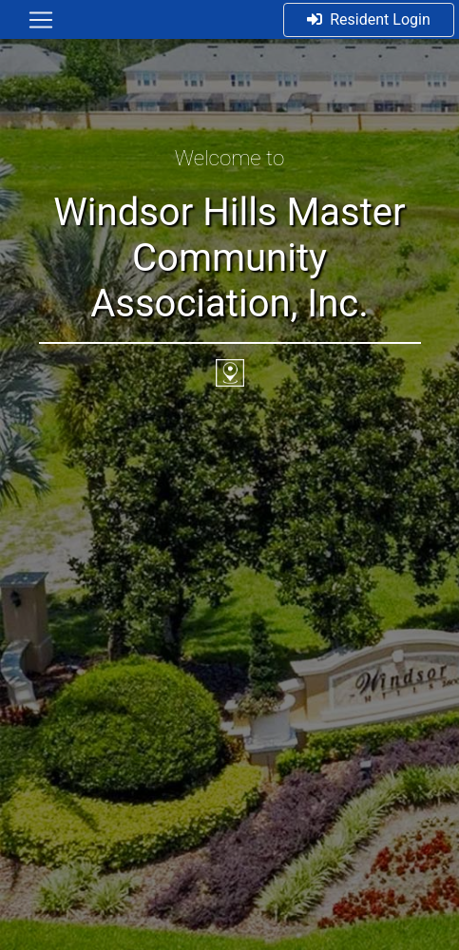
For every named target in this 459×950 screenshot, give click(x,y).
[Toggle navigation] (41, 20)
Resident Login (368, 19)
